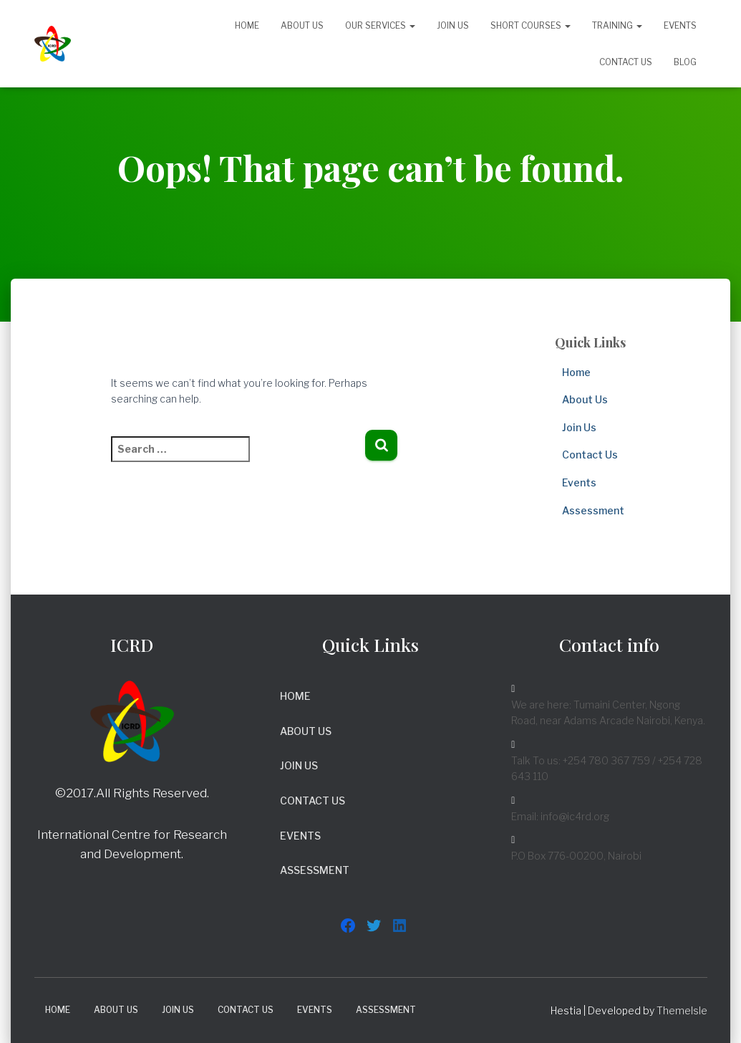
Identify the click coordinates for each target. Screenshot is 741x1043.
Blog (685, 62)
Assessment (593, 510)
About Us (302, 25)
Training (617, 25)
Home (247, 25)
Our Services (380, 25)
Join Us (453, 25)
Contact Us (625, 62)
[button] (411, 25)
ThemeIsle (682, 1010)
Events (680, 25)
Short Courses (530, 25)
